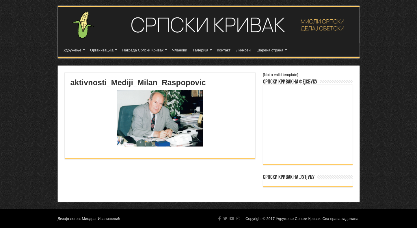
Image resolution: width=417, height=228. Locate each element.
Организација (102, 50)
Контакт (223, 50)
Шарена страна (269, 50)
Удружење (72, 50)
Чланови (179, 50)
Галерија (200, 50)
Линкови (243, 50)
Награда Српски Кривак (142, 50)
